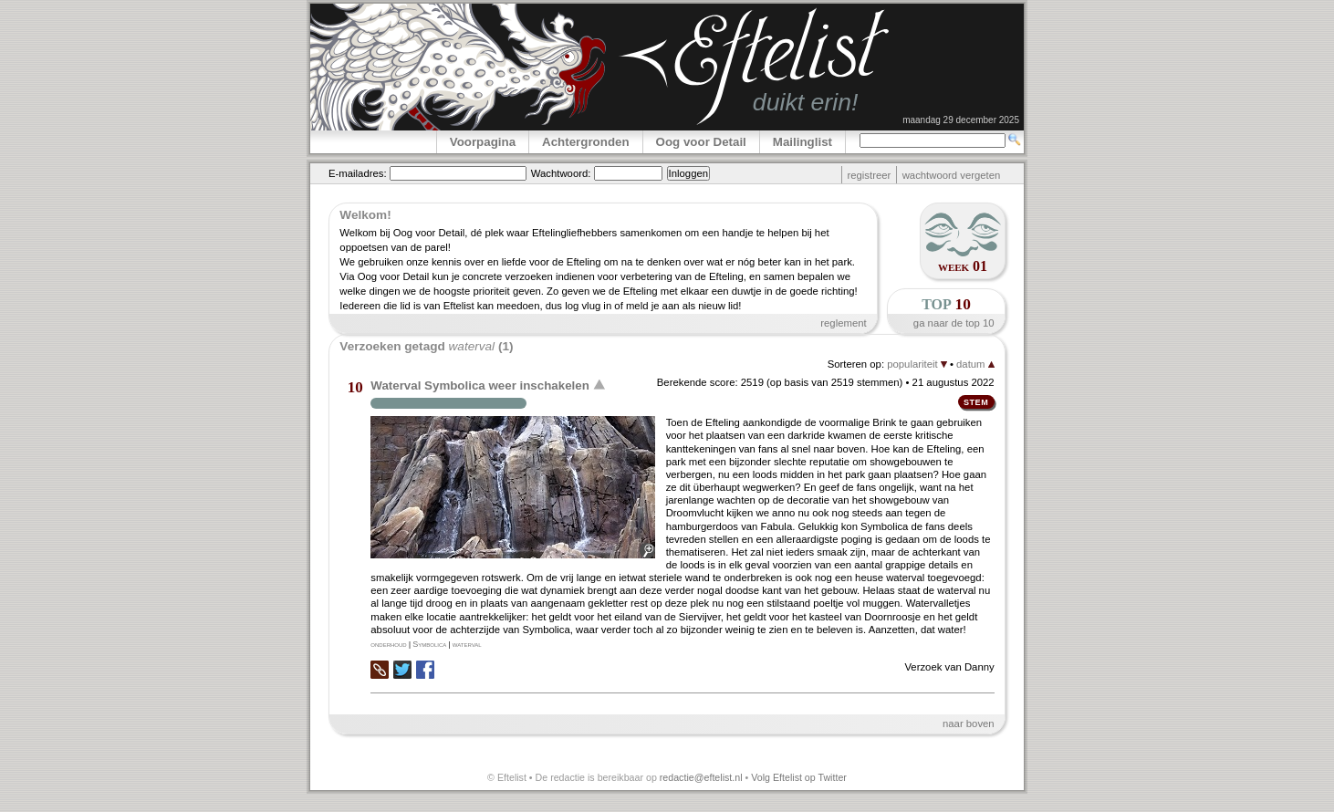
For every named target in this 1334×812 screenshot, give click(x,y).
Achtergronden (586, 142)
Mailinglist (802, 142)
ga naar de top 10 (954, 323)
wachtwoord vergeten (951, 175)
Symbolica (429, 644)
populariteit (917, 364)
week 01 (962, 266)
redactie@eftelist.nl (701, 777)
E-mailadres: (357, 173)
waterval (467, 644)
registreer (869, 175)
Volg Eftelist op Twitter (799, 777)
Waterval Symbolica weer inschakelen (479, 385)
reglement (843, 323)
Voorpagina (483, 142)
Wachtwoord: (561, 173)
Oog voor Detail (701, 142)
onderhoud (388, 644)
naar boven (969, 723)
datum (975, 364)
